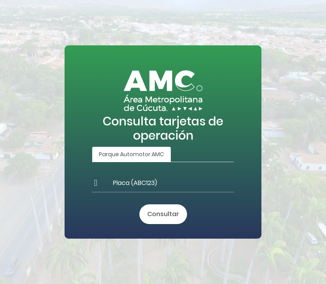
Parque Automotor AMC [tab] (131, 154)
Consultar (163, 214)
